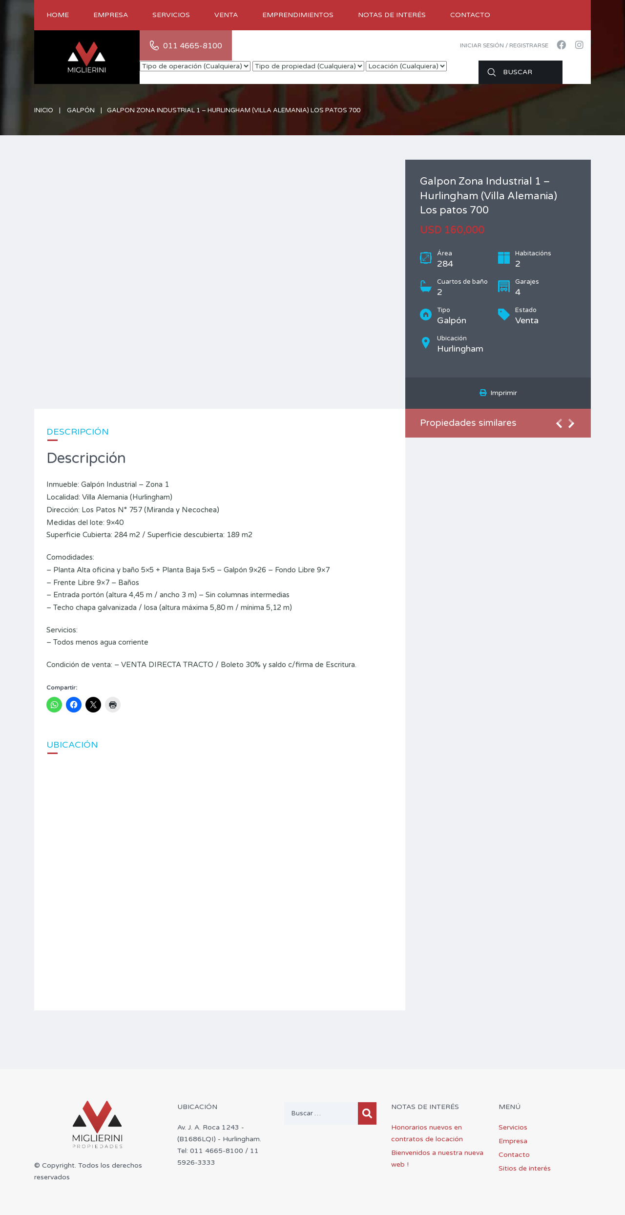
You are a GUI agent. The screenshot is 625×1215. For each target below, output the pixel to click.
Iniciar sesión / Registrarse (504, 45)
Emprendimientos (297, 15)
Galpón (81, 110)
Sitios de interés (525, 1168)
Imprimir (498, 393)
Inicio (43, 110)
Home (57, 15)
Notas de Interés (392, 15)
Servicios (171, 15)
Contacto (470, 15)
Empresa (110, 15)
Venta (226, 15)
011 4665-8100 (192, 46)
